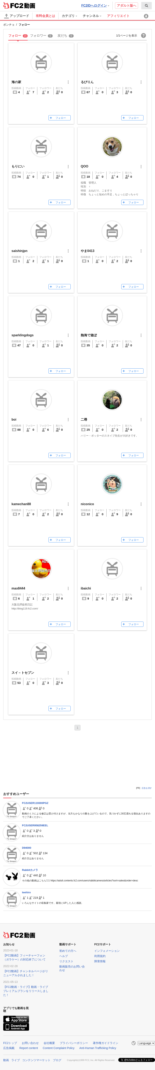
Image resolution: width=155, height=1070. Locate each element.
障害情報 (100, 961)
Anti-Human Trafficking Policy (97, 1048)
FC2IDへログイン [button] (95, 5)
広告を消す (147, 788)
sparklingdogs (23, 335)
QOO (84, 166)
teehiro (26, 892)
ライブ (15, 1060)
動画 (6, 1060)
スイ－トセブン (23, 672)
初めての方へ (67, 950)
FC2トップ (10, 1043)
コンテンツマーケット (36, 1060)
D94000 (26, 847)
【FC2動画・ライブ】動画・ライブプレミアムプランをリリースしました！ (25, 991)
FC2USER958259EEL (35, 825)
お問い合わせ (30, 1043)
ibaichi (86, 588)
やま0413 (87, 251)
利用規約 (100, 956)
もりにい (18, 166)
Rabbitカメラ (30, 869)
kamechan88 (21, 504)
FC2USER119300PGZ (35, 803)
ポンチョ (9, 24)
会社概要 (49, 1043)
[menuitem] (146, 5)
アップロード (16, 16)
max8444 (18, 588)
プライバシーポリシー (74, 1043)
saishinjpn (19, 251)
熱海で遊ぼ (89, 335)
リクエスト (66, 961)
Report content (28, 1048)
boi (14, 419)
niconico (87, 504)
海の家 (16, 82)
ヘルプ (63, 956)
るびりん (87, 82)
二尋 (84, 419)
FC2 (13, 5)
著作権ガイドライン (105, 1043)
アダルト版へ (126, 5)
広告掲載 (9, 1048)
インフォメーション (107, 950)
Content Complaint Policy (58, 1048)
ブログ (57, 1060)
